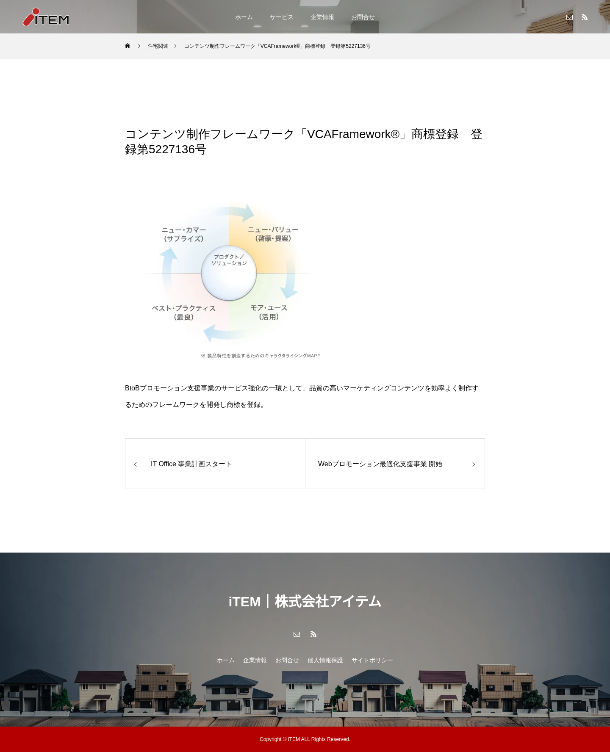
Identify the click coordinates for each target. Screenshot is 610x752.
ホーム (244, 17)
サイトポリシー (372, 660)
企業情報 (322, 17)
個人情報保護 (325, 660)
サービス (282, 17)
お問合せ (363, 17)
